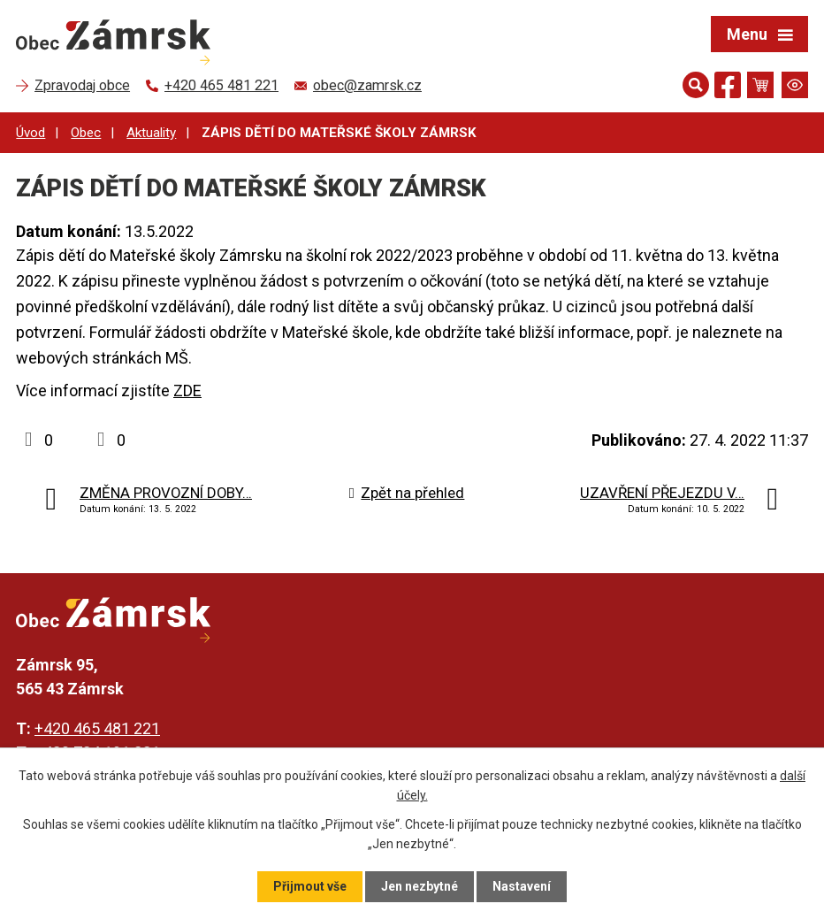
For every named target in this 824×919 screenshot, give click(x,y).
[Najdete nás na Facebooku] (727, 88)
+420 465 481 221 (97, 728)
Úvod (30, 133)
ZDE (187, 390)
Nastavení (521, 886)
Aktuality (151, 133)
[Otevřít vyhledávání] (696, 85)
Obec (86, 133)
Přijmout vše (310, 886)
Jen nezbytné (419, 886)
